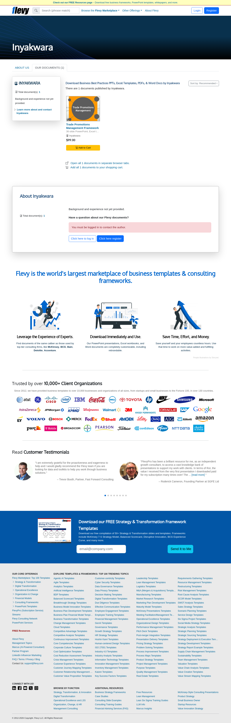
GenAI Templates (103, 623)
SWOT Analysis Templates (191, 602)
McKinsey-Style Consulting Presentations (198, 692)
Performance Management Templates (154, 627)
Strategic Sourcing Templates (192, 635)
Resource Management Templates (195, 582)
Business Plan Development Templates (73, 611)
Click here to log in (82, 238)
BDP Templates (61, 594)
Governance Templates (106, 627)
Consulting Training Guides (108, 704)
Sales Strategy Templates (190, 607)
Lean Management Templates (151, 582)
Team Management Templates (193, 659)
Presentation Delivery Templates (152, 639)
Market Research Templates (150, 598)
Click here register (110, 238)
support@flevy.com (33, 663)
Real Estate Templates (147, 676)
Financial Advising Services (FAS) (111, 708)
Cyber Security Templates (107, 582)
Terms (22, 659)
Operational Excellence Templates (153, 619)
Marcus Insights (144, 708)
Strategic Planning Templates (192, 631)
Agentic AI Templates (64, 578)
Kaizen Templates (104, 672)
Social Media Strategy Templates (194, 623)
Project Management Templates (152, 664)
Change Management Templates (70, 623)
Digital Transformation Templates (111, 598)
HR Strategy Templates (106, 635)
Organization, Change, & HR (68, 704)
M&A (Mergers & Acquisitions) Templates (156, 590)
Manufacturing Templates (148, 594)
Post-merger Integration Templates (153, 635)
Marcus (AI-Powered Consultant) (28, 647)
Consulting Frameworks (25, 602)
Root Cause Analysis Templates (193, 594)
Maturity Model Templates (149, 607)
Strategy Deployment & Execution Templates (198, 639)
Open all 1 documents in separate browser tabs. (100, 163)
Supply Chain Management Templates (196, 651)
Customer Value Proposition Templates (73, 676)
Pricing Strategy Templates (149, 643)
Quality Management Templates (152, 672)
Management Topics (22, 643)
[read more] (198, 474)
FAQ (14, 659)
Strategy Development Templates (194, 643)
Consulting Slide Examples (108, 700)
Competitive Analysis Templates (69, 635)
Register (211, 10)
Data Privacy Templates (106, 590)
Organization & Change (25, 594)
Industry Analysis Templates (108, 655)
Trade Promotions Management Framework (82, 126)
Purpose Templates (145, 668)
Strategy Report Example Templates (195, 647)
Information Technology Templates (112, 659)
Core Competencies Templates (69, 643)
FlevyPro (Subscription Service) (27, 610)
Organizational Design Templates (152, 623)
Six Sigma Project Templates (192, 619)
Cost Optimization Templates (68, 651)
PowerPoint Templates (24, 606)
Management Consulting (66, 708)
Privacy (30, 659)
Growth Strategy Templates (108, 631)
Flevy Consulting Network (24, 618)
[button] (105, 495)
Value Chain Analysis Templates (193, 668)
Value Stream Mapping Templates (194, 676)
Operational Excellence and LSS (70, 700)
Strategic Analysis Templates (192, 627)
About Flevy (152, 10)
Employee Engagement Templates (112, 611)
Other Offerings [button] (131, 10)
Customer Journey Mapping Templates (73, 668)
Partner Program (20, 651)
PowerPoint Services (22, 622)
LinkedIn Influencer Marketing (26, 655)
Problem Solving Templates (149, 647)
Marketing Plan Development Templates (156, 602)
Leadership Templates (147, 578)
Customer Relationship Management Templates (73, 672)
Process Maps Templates (148, 655)
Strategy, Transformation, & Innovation (72, 692)
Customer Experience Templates (70, 664)
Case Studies (101, 696)
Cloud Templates (62, 627)
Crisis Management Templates (68, 659)
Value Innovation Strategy (190, 708)
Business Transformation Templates (71, 619)
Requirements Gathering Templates (195, 578)
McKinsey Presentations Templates (153, 611)
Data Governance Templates (109, 586)
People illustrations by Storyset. (206, 358)
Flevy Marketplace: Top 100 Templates (31, 578)
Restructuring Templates (190, 586)
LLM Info (140, 704)
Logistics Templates (146, 586)
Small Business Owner (189, 700)
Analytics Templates (63, 586)
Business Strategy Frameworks (110, 692)
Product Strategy (186, 696)
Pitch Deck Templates (147, 631)
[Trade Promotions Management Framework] (83, 108)
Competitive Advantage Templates (70, 631)
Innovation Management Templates (112, 664)
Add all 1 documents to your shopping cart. (96, 167)
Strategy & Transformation (26, 582)
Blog (38, 659)
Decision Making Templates (108, 594)
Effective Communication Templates (112, 607)
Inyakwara (74, 135)
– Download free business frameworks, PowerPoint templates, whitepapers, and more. (115, 2)
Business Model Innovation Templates (72, 607)
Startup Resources (187, 704)
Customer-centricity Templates (110, 578)
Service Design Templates (191, 615)
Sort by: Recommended (203, 83)
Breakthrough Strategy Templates (70, 602)
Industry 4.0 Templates (106, 651)
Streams (16, 614)
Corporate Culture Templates (68, 647)
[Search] (59, 10)
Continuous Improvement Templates (71, 639)
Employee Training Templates (109, 615)
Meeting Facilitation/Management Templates (156, 615)
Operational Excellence (25, 590)
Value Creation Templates (190, 672)
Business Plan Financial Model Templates (73, 615)
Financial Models (22, 598)
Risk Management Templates (192, 590)
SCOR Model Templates (190, 598)
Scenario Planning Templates (192, 611)
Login (197, 10)
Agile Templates (61, 582)
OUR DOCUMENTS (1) (49, 67)
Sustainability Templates (190, 655)
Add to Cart (83, 147)
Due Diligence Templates (107, 602)
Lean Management (145, 696)
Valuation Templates (188, 664)
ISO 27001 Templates (105, 647)
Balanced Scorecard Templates (69, 598)
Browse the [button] (99, 10)
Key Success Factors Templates (111, 676)
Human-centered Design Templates (112, 643)
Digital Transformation (24, 586)
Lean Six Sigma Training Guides (152, 700)
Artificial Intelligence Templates (69, 590)
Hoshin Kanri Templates (107, 639)
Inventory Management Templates (112, 668)
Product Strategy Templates (150, 659)
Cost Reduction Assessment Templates (73, 655)
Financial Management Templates (111, 619)
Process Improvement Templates (152, 651)
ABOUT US (22, 67)
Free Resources (144, 692)
